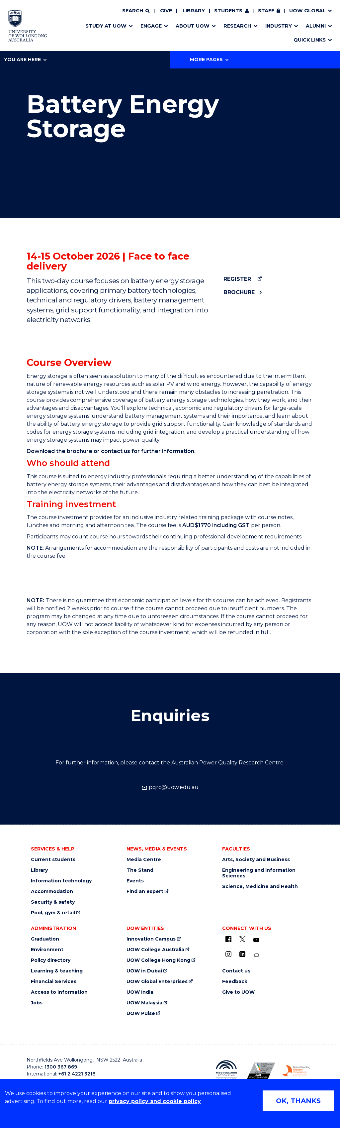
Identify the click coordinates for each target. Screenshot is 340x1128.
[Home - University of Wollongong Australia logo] (27, 26)
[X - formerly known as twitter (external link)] (242, 939)
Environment (47, 950)
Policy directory (50, 960)
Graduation (45, 939)
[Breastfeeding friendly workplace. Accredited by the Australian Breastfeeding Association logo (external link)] (296, 1071)
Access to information (59, 992)
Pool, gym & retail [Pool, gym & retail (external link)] (53, 913)
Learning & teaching (57, 971)
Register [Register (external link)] (237, 279)
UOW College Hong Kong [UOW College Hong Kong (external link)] (158, 960)
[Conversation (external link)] (256, 955)
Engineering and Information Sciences (259, 873)
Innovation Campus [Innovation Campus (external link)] (151, 939)
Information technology (61, 881)
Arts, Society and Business (256, 859)
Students (228, 11)
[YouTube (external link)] (256, 940)
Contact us (236, 971)
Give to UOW (238, 992)
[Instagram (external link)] (228, 954)
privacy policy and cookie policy (155, 1101)
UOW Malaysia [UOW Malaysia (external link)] (144, 1003)
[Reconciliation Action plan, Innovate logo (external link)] (226, 1070)
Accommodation (52, 891)
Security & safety (53, 902)
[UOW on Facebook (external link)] (228, 939)
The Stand (140, 870)
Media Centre (144, 859)
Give (166, 11)
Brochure (239, 292)
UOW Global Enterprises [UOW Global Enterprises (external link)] (157, 981)
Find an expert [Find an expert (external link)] (145, 891)
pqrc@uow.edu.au (170, 787)
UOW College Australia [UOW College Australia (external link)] (155, 950)
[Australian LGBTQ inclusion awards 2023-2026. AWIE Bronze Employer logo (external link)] (261, 1071)
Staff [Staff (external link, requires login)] (266, 11)
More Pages (209, 59)
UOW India (140, 992)
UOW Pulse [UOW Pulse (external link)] (141, 1013)
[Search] (136, 11)
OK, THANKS (298, 1101)
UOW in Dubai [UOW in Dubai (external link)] (144, 971)
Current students (53, 859)
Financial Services (53, 981)
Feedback (234, 981)
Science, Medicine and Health (260, 886)
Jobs (36, 1003)
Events (135, 881)
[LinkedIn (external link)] (242, 954)
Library (194, 11)
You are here (25, 59)
